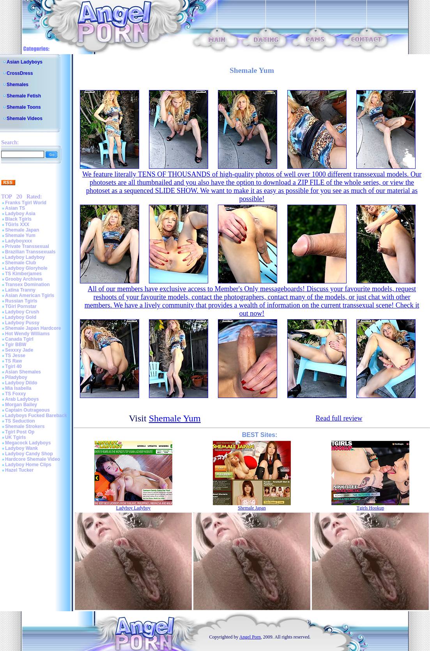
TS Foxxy (15, 393)
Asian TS (15, 208)
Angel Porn (250, 637)
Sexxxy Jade (19, 350)
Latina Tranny (20, 290)
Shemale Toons (24, 107)
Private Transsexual (27, 246)
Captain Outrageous (27, 410)
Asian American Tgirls (29, 295)
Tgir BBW (16, 344)
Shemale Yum (20, 235)
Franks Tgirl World (25, 202)
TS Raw (13, 361)
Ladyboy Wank (21, 448)
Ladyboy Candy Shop (29, 453)
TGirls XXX (17, 224)
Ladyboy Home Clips (28, 464)
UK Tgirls (15, 437)
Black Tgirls (18, 219)
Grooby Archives (23, 279)
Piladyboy (16, 377)
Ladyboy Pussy (22, 323)
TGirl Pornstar (21, 306)
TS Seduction (20, 421)
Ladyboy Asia (20, 213)
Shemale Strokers (24, 426)
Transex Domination (27, 284)
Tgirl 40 (13, 366)
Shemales (17, 84)
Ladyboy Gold (20, 317)
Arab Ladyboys (22, 399)
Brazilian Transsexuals (30, 252)
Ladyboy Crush (22, 312)
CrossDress (20, 73)
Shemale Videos (24, 118)
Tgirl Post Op (19, 432)
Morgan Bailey (21, 404)
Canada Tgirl (19, 339)
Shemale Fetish (24, 96)
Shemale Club (20, 262)
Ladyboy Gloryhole (26, 268)
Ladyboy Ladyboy (25, 257)
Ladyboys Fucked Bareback (36, 415)
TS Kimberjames (23, 273)
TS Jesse (15, 355)
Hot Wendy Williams (27, 333)
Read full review (338, 418)
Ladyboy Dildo (21, 383)
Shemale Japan (22, 230)
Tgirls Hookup (370, 508)
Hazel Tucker (19, 470)
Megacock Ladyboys (28, 443)
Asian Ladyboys (24, 62)
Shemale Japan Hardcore (33, 328)
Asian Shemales (23, 372)
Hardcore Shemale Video (32, 459)
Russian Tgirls (21, 301)
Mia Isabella (18, 388)
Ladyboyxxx (18, 241)
